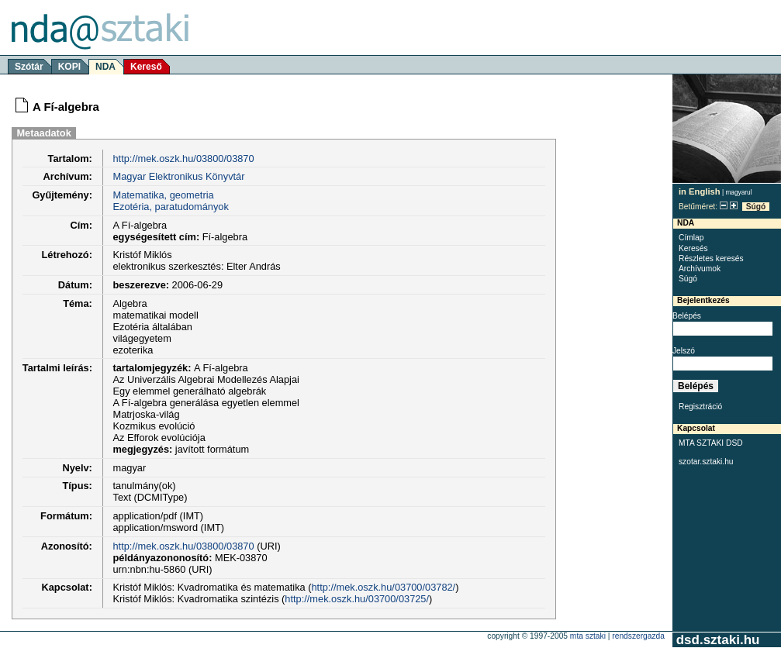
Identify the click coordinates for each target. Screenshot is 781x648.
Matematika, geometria (162, 195)
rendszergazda (638, 636)
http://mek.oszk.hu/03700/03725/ (357, 599)
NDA (105, 66)
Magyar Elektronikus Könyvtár (178, 176)
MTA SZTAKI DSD (711, 443)
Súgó (756, 206)
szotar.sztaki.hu (706, 461)
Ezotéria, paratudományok (170, 206)
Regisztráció (700, 406)
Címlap (691, 237)
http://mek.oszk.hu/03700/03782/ (384, 587)
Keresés (693, 248)
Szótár (29, 66)
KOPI (69, 66)
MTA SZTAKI (588, 636)
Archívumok (700, 268)
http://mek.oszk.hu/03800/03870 (183, 158)
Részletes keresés (711, 258)
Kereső (146, 66)
